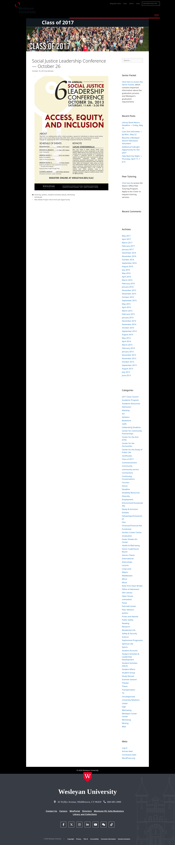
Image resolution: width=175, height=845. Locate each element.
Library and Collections (85, 814)
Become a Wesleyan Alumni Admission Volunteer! (131, 140)
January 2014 (128, 351)
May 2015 (126, 304)
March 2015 (127, 310)
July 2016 (126, 270)
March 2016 (127, 280)
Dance (125, 486)
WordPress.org (128, 758)
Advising (126, 410)
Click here (126, 183)
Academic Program (130, 400)
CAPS (124, 424)
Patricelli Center (129, 606)
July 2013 (126, 372)
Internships (127, 562)
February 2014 (128, 348)
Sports (125, 647)
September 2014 (129, 331)
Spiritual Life (127, 643)
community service (130, 469)
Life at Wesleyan (132, 15)
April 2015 (126, 307)
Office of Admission (130, 589)
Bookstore (126, 420)
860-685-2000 (114, 801)
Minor (124, 579)
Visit (125, 3)
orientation (127, 599)
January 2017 (128, 249)
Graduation (127, 536)
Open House (127, 596)
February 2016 (128, 283)
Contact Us (51, 811)
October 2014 (128, 327)
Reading (125, 623)
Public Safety (127, 620)
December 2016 (129, 252)
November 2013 (129, 358)
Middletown (127, 575)
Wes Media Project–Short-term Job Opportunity (52, 200)
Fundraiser (127, 529)
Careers (63, 811)
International (128, 558)
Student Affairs (128, 669)
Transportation (128, 689)
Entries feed (127, 751)
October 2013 (128, 361)
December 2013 (129, 355)
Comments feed (129, 754)
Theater (125, 683)
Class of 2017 (58, 22)
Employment (127, 499)
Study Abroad (128, 676)
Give (138, 3)
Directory (87, 811)
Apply (131, 3)
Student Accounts (130, 650)
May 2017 (126, 236)
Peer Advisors (128, 609)
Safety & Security (129, 633)
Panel (124, 603)
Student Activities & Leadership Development (130, 657)
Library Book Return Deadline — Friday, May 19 (132, 125)
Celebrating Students (131, 427)
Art (123, 413)
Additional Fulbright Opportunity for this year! (131, 150)
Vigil (124, 706)
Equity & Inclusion (130, 509)
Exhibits (125, 512)
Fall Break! (38, 197)
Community (127, 466)
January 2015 (128, 317)
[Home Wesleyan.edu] (87, 777)
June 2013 (126, 375)
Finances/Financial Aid (132, 525)
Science (125, 637)
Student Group (128, 672)
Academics (94, 15)
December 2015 (129, 290)
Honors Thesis (128, 555)
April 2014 (126, 341)
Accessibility (94, 839)
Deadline (126, 489)
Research (126, 626)
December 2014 (129, 321)
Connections (127, 472)
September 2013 (129, 365)
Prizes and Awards (130, 616)
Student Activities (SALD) (57, 195)
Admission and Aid (111, 15)
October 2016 (128, 259)
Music (124, 582)
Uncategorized (128, 696)
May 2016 (126, 273)
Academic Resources (131, 403)
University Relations (131, 700)
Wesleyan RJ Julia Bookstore (109, 811)
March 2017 (127, 242)
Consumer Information (108, 839)
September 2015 (129, 300)
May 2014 (126, 338)
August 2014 (127, 334)
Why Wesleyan (77, 15)
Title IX (85, 839)
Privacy (78, 839)
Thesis (125, 686)
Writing (125, 723)
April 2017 (126, 239)
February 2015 (128, 314)
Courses (125, 482)
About (147, 15)
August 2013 (127, 368)
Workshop (71, 195)
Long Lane (126, 569)
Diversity (37, 195)
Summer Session (129, 679)
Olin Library (127, 592)
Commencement (129, 462)
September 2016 (129, 263)
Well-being (126, 710)
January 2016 (128, 287)
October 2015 (128, 297)
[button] (156, 15)
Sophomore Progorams (132, 640)
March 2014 (127, 344)
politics (44, 195)
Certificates (127, 455)
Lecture (125, 565)
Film (124, 522)
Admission (126, 407)
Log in (124, 748)
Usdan (125, 703)
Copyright (70, 839)
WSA (124, 726)
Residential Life (128, 630)
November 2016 (129, 256)
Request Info (115, 3)
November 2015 (129, 293)
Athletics (126, 417)
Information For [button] (151, 3)
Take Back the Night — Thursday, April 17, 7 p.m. (132, 159)
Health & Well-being (131, 545)
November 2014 (129, 324)
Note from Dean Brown (132, 585)
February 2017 (128, 246)
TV (123, 693)
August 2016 (127, 266)
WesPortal (75, 811)
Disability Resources (131, 492)
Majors (125, 572)
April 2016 (126, 276)
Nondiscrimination (124, 839)
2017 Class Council (130, 396)
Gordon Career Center (132, 532)
